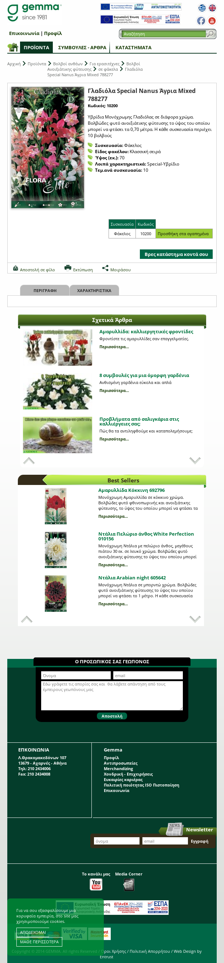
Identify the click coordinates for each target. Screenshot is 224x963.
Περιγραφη (45, 290)
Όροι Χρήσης (113, 951)
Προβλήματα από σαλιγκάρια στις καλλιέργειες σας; (139, 421)
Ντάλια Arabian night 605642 (132, 577)
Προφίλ (53, 33)
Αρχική (14, 63)
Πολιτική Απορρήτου (150, 951)
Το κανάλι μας (96, 880)
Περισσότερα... (114, 346)
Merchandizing (118, 768)
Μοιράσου (120, 269)
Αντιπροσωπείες (120, 763)
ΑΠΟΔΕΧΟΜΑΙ (33, 932)
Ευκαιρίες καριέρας (123, 779)
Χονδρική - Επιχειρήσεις (128, 774)
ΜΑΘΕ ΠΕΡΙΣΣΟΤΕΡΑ (39, 941)
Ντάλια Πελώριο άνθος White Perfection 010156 (146, 536)
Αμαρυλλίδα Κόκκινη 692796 (131, 490)
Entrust (106, 956)
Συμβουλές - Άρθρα (82, 47)
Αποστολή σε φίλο (37, 269)
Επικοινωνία (24, 33)
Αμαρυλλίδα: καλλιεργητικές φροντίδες (146, 331)
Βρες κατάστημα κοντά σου (176, 254)
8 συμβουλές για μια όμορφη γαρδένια (144, 375)
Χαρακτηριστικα (94, 290)
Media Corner (128, 881)
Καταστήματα (133, 47)
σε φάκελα (108, 69)
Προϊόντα (36, 47)
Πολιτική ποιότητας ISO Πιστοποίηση (141, 785)
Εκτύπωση (83, 269)
